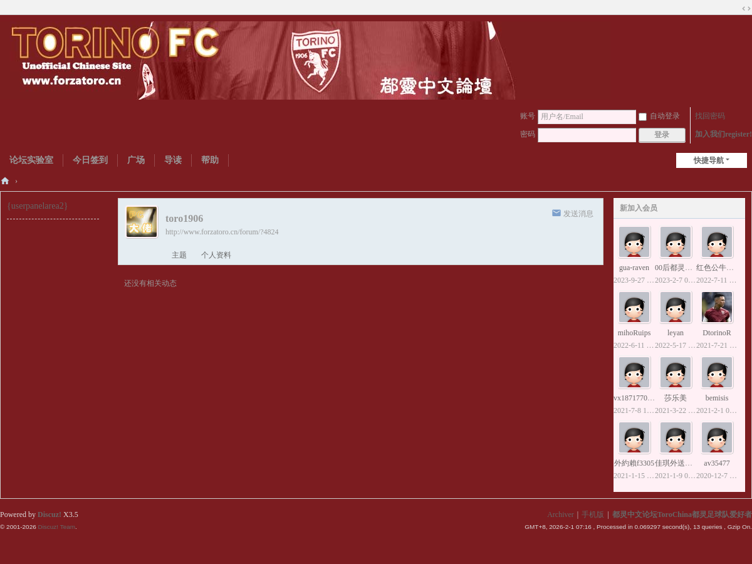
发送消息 (578, 213)
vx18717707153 (638, 398)
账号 (527, 116)
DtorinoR (716, 332)
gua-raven (634, 267)
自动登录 (659, 116)
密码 (527, 134)
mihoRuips (634, 332)
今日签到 (90, 160)
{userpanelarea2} (37, 206)
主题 (179, 255)
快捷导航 (709, 160)
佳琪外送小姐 (677, 463)
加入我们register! (723, 134)
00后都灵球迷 (677, 267)
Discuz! (49, 514)
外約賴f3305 (634, 463)
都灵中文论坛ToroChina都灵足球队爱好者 (5, 181)
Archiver (560, 514)
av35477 (716, 463)
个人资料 (216, 255)
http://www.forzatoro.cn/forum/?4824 (222, 231)
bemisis (717, 398)
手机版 (593, 514)
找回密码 (710, 116)
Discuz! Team (56, 526)
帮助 (210, 160)
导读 (173, 160)
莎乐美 (675, 398)
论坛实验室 (31, 160)
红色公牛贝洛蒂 (722, 267)
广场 (136, 160)
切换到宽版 (746, 8)
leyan (675, 332)
